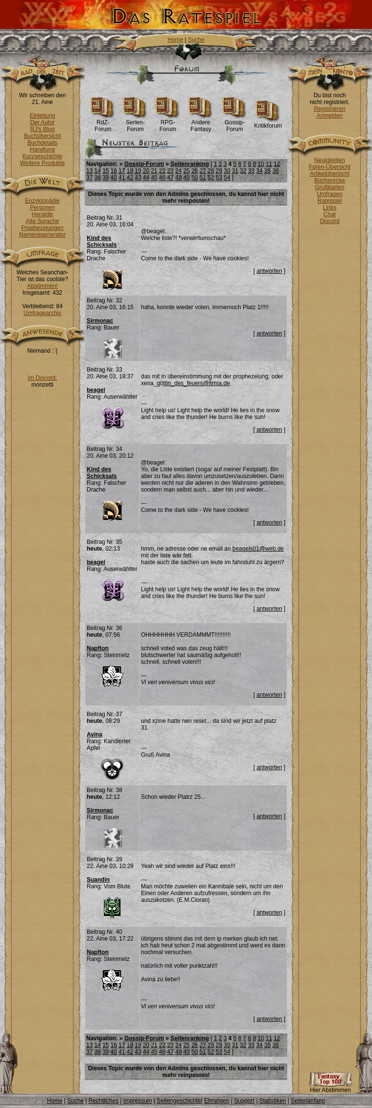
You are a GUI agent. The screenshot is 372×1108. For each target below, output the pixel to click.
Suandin (98, 879)
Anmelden (329, 115)
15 (105, 170)
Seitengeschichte (179, 1100)
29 (219, 170)
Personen (42, 207)
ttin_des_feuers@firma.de (196, 383)
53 (219, 177)
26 (194, 170)
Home (175, 39)
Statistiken (272, 1100)
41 (122, 177)
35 (267, 170)
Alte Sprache (42, 221)
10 (261, 164)
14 (97, 170)
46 (162, 177)
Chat (330, 214)
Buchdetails (42, 142)
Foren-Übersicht (329, 167)
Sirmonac (100, 320)
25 (186, 170)
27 (203, 170)
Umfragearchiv (42, 313)
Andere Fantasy (200, 123)
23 (170, 170)
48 (178, 177)
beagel (96, 390)
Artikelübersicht (329, 173)
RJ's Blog (42, 129)
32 (243, 170)
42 (130, 177)
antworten (269, 271)
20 (146, 170)
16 (113, 170)
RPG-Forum (167, 123)
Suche (196, 39)
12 (277, 164)
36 (275, 170)
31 (235, 170)
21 (154, 170)
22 (162, 170)
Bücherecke (329, 180)
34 (259, 170)
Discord (330, 221)
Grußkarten (329, 187)
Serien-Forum (135, 123)
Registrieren (329, 108)
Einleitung (42, 115)
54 (227, 177)
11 (268, 164)
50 (194, 177)
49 (186, 177)
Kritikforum (268, 123)
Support (244, 1100)
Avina (94, 734)
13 (89, 170)
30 (227, 170)
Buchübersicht (42, 136)
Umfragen (329, 194)
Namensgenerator (42, 234)
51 (203, 177)
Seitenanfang (308, 1100)
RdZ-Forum (103, 123)
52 (211, 177)
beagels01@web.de (258, 548)
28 (211, 170)
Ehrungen (216, 1100)
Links (329, 207)
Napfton (97, 648)
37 (89, 177)
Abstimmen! (42, 286)
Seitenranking (189, 164)
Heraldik (42, 214)
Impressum (137, 1100)
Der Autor (42, 122)
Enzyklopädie (42, 200)
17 (122, 170)
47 (170, 177)
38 (97, 177)
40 (113, 177)
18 (130, 170)
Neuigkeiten (329, 160)
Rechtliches (104, 1100)
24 (178, 170)
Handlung (42, 149)
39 (105, 177)
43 (138, 177)
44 (146, 177)
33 (251, 170)
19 (138, 170)
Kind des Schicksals (102, 241)
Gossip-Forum (234, 123)
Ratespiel (329, 200)
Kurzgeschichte (42, 156)
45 (154, 177)
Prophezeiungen (42, 228)
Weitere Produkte (42, 163)
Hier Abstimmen (330, 1087)
